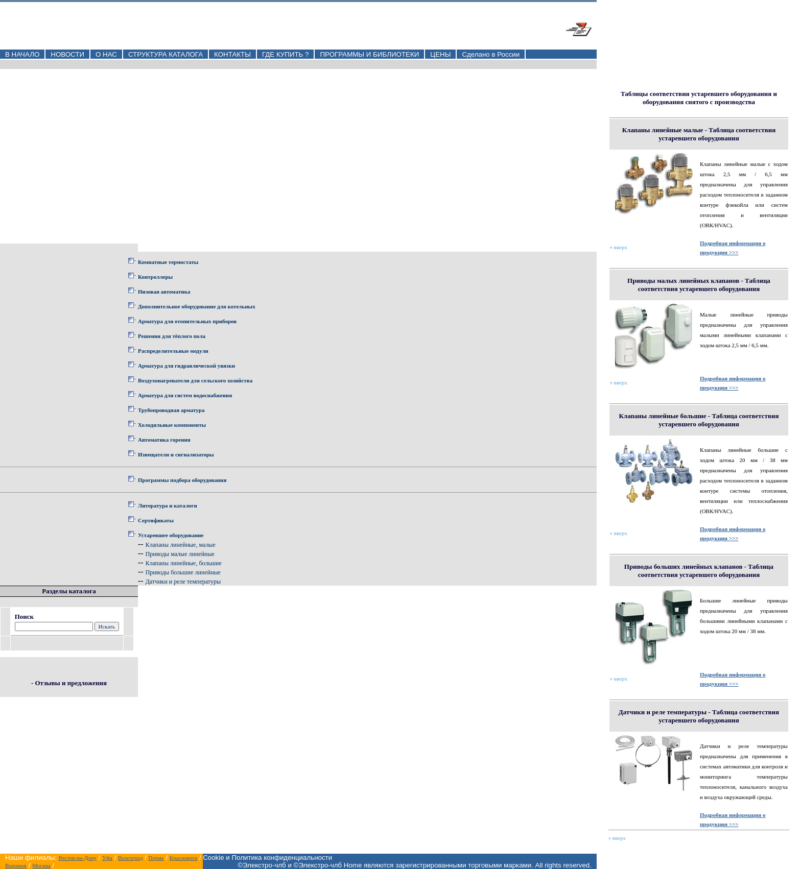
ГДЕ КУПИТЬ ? (285, 54)
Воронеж (16, 865)
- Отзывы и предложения (69, 683)
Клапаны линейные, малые (181, 544)
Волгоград (130, 858)
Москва (41, 865)
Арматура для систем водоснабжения (185, 395)
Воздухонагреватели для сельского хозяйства (195, 380)
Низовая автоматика (164, 291)
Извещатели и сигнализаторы (176, 454)
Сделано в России (491, 54)
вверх (618, 247)
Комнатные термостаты (168, 262)
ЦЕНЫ (440, 54)
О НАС (106, 54)
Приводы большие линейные (183, 572)
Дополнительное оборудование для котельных (196, 306)
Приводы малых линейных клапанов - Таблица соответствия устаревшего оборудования (698, 285)
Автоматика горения (164, 440)
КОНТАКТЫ (232, 54)
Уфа (107, 858)
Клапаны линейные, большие (184, 563)
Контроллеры (155, 277)
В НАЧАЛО (22, 54)
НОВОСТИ (67, 54)
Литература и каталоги (167, 505)
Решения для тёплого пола (171, 336)
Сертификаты (156, 520)
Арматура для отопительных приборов (187, 321)
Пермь (156, 858)
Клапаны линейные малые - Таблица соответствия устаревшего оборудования (699, 134)
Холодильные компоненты (172, 425)
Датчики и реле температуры (183, 581)
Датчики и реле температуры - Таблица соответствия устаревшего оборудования (699, 716)
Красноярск (184, 858)
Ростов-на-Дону (78, 858)
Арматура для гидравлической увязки (186, 366)
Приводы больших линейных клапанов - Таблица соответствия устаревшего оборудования (698, 570)
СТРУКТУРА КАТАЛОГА (165, 54)
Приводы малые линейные (180, 554)
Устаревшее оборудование (170, 535)
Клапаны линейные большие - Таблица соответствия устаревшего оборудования (699, 420)
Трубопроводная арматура (171, 410)
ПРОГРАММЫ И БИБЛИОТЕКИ (369, 54)
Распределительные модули (173, 351)
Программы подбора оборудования (182, 480)
